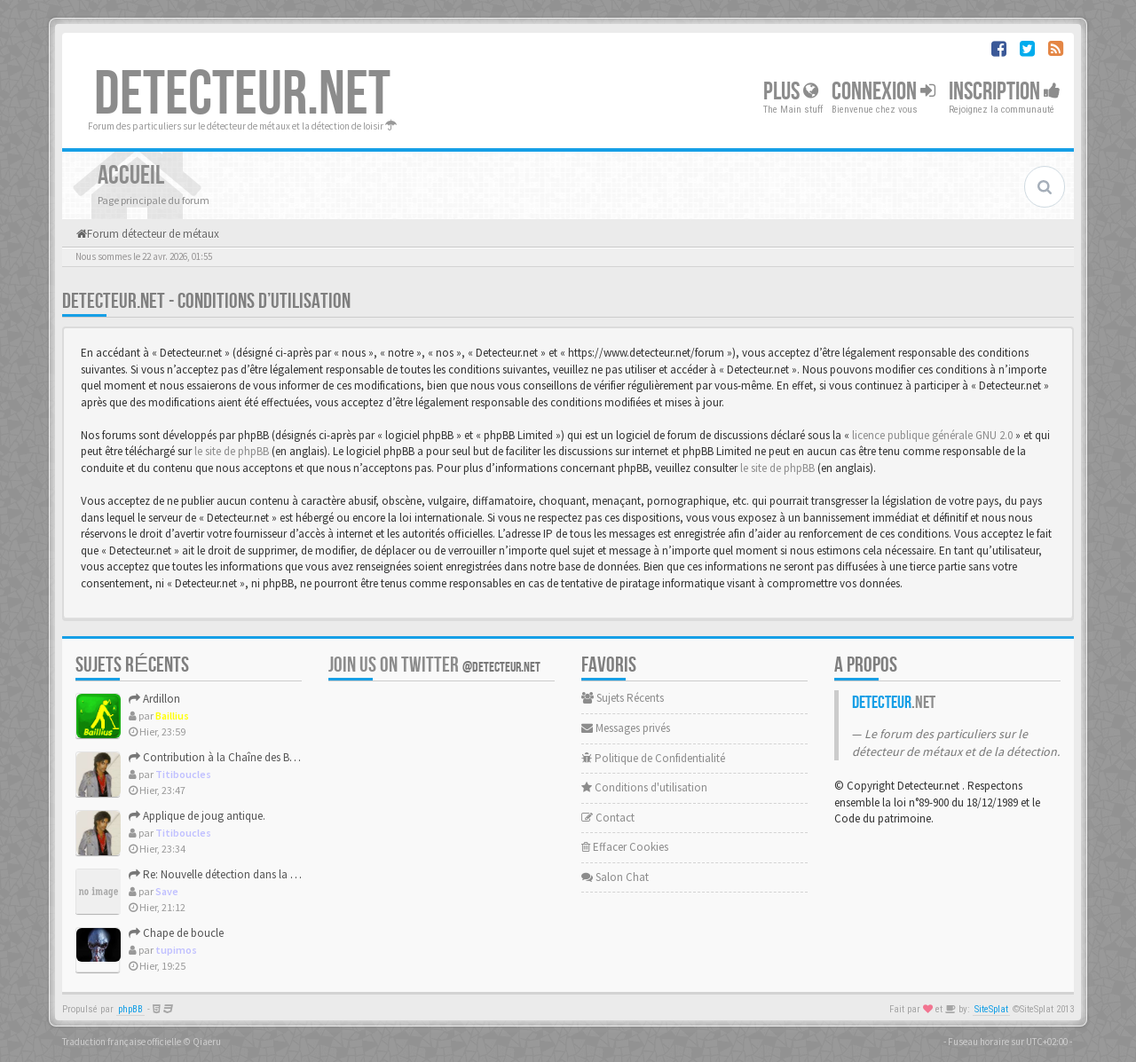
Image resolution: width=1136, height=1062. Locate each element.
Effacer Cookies (624, 846)
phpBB (130, 1009)
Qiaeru (207, 1041)
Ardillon (154, 698)
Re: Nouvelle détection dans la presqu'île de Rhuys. (256, 874)
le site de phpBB (231, 451)
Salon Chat (615, 877)
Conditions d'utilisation (644, 787)
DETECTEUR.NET (242, 95)
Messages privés (625, 728)
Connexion (883, 91)
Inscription (1005, 91)
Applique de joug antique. (197, 815)
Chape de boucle (176, 932)
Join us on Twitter (434, 665)
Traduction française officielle (121, 1041)
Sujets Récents (622, 697)
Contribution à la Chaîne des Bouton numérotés (251, 757)
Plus (790, 91)
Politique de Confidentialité (653, 758)
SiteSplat (991, 1009)
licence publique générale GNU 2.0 (932, 435)
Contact (608, 817)
